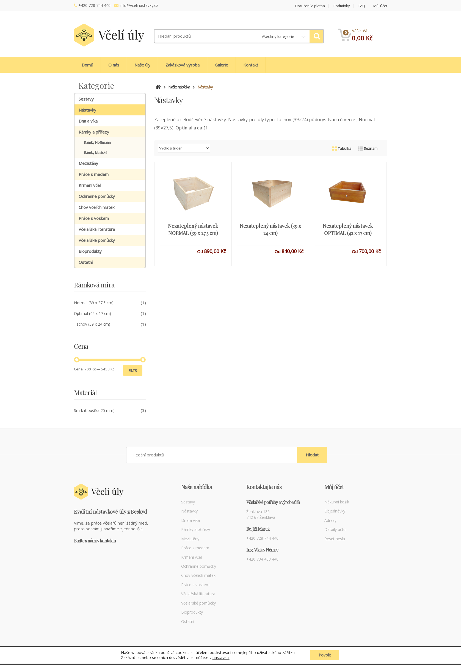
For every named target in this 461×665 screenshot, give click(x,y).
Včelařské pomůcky (97, 240)
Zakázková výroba (182, 65)
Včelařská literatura (97, 229)
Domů (87, 65)
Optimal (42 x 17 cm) (92, 313)
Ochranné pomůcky (97, 196)
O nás (113, 65)
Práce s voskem (94, 218)
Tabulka (341, 148)
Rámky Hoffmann (97, 142)
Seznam (367, 148)
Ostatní (86, 262)
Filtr (133, 370)
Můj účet (380, 6)
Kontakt (250, 65)
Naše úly (142, 65)
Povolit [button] (325, 656)
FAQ (361, 6)
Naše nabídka (179, 87)
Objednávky (334, 511)
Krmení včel (90, 185)
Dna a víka (88, 121)
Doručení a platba (310, 6)
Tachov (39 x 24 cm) (92, 324)
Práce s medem (94, 174)
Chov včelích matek (96, 207)
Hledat (312, 455)
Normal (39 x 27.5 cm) (94, 302)
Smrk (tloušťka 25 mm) (94, 410)
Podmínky (341, 6)
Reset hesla (334, 538)
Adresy (330, 520)
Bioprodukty (90, 251)
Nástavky (87, 110)
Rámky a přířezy (94, 132)
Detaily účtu (335, 529)
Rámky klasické (95, 152)
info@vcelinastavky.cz (139, 5)
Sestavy (86, 99)
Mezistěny (88, 163)
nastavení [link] (220, 658)
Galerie (221, 65)
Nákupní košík (336, 502)
